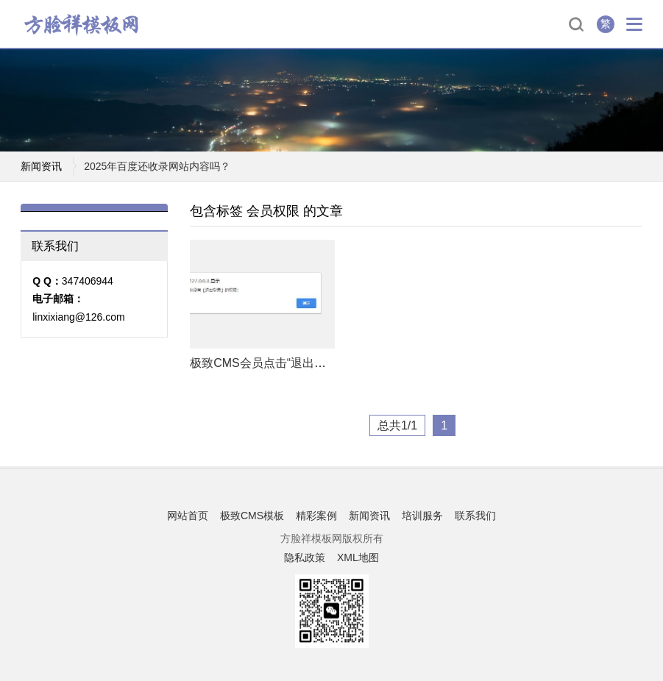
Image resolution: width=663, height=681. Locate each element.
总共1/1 (397, 425)
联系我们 (475, 515)
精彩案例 (316, 515)
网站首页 (187, 515)
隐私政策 (304, 557)
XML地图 (358, 557)
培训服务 (422, 515)
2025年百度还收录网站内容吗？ (157, 167)
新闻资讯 (369, 515)
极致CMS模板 (252, 515)
